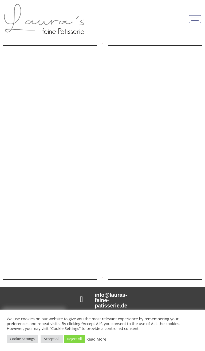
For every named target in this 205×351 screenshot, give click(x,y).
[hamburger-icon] (195, 19)
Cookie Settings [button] (22, 338)
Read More (96, 339)
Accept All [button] (52, 338)
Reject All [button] (74, 338)
